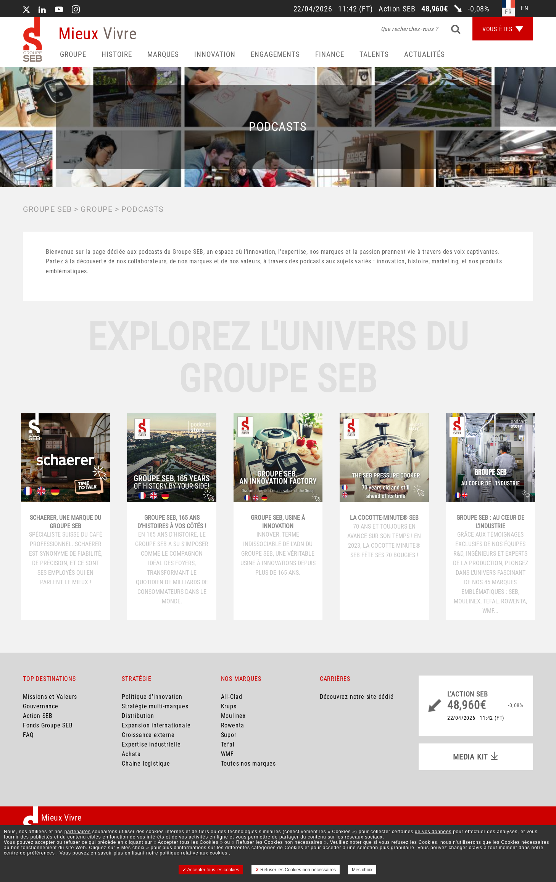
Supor (229, 734)
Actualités (424, 54)
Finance (329, 54)
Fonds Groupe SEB (48, 725)
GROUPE (97, 209)
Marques (163, 54)
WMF (227, 754)
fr (508, 12)
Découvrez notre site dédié (357, 696)
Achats (131, 754)
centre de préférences (29, 853)
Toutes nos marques (248, 763)
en (525, 8)
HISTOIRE (117, 54)
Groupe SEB (47, 209)
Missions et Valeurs (50, 696)
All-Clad (231, 696)
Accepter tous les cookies (210, 869)
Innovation (214, 54)
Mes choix (362, 869)
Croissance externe (148, 734)
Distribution (138, 715)
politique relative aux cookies (193, 853)
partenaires (77, 831)
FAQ (28, 734)
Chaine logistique (146, 763)
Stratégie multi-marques (155, 706)
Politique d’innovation (152, 696)
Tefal (228, 744)
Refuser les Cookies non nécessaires (295, 869)
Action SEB (38, 715)
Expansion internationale (156, 725)
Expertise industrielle (151, 744)
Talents (374, 54)
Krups (229, 706)
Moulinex (233, 715)
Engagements (275, 54)
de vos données (433, 831)
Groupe (73, 54)
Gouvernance (40, 706)
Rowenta (233, 725)
